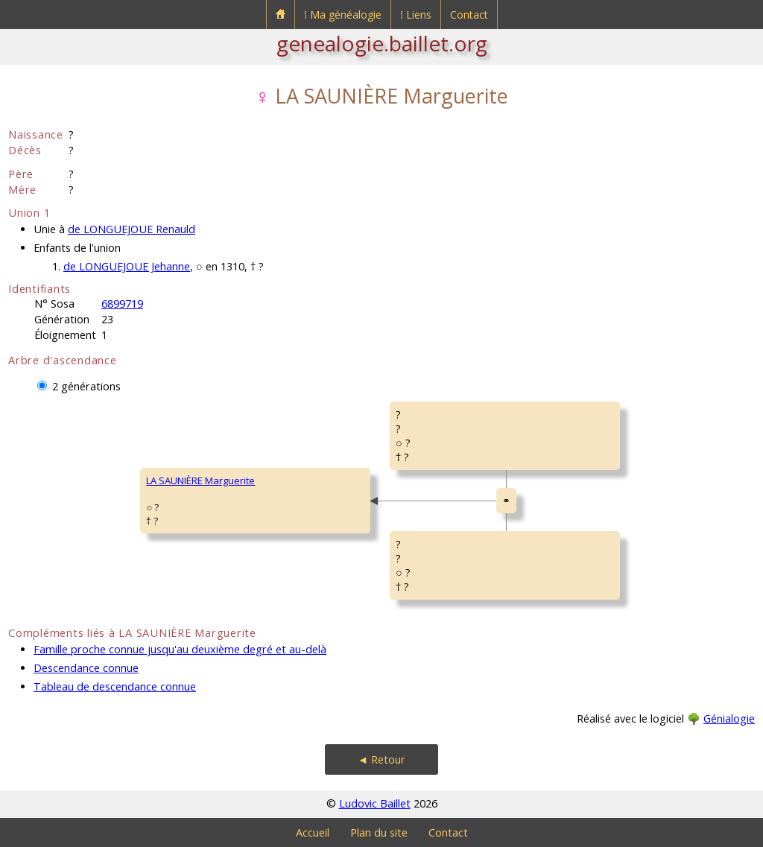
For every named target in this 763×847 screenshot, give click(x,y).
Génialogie (729, 718)
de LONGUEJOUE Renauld (131, 229)
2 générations (86, 386)
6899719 (122, 303)
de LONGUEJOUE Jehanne (126, 266)
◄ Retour (381, 759)
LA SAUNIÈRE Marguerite (200, 480)
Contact (469, 14)
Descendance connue (86, 668)
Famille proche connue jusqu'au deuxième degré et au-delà (180, 649)
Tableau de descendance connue (115, 686)
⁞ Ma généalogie (343, 14)
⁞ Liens (415, 14)
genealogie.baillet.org (381, 43)
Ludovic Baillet (375, 803)
